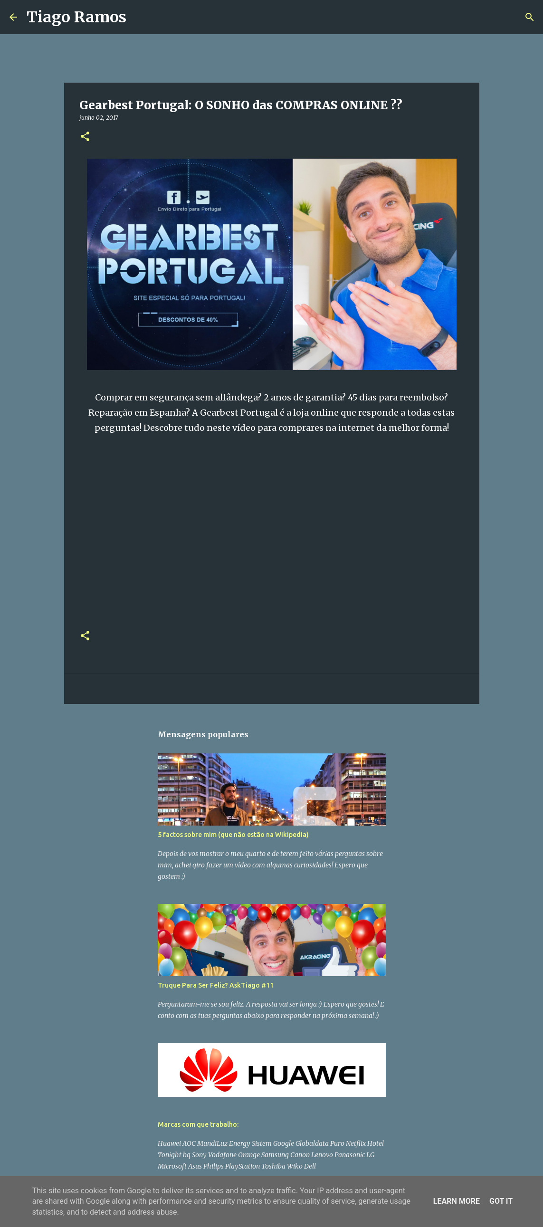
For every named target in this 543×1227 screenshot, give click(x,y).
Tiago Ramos (76, 17)
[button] (85, 137)
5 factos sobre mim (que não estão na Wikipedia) (233, 834)
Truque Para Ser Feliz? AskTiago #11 (216, 985)
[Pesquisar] (139, 17)
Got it (501, 1201)
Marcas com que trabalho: (198, 1124)
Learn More (456, 1201)
